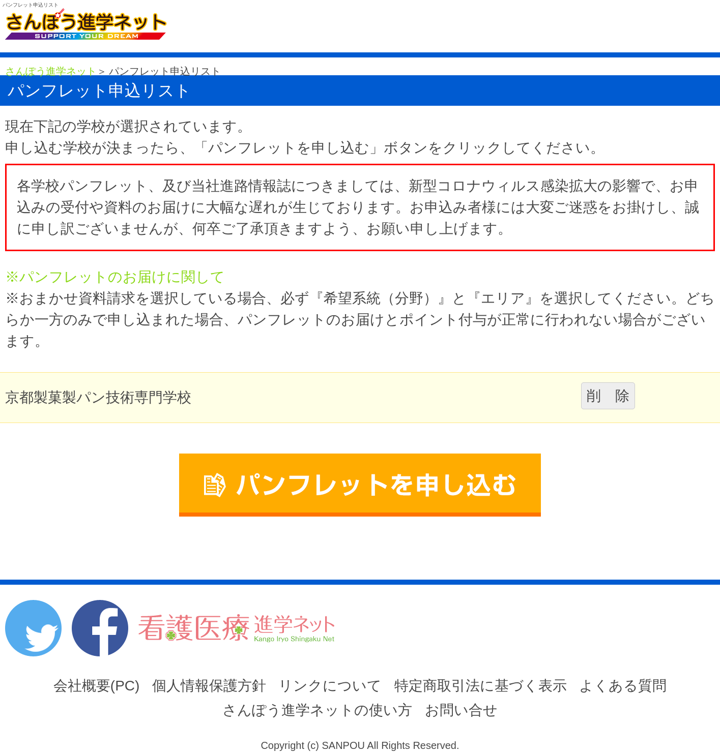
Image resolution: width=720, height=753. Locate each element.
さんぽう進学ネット (51, 71)
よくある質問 (623, 686)
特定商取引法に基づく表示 (480, 686)
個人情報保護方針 (209, 686)
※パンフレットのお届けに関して (115, 277)
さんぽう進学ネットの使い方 (317, 710)
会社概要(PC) (96, 686)
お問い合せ (461, 710)
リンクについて (330, 686)
